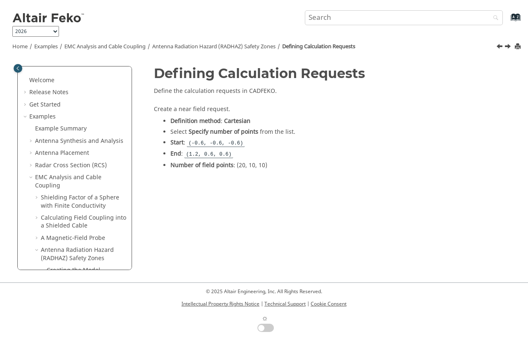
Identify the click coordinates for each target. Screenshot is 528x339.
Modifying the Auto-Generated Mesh (74, 197)
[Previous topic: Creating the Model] (500, 47)
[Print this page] (518, 46)
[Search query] (404, 17)
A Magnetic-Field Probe (73, 128)
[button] (31, 68)
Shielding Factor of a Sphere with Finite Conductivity (80, 91)
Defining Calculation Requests (318, 46)
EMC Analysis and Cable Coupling (105, 46)
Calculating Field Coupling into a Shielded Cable (83, 112)
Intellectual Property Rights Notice (220, 304)
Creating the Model (73, 160)
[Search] (493, 18)
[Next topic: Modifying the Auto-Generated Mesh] (508, 47)
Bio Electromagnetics (64, 257)
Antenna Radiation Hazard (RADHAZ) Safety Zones (214, 46)
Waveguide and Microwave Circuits (72, 241)
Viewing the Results (74, 225)
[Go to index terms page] (506, 21)
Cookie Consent (328, 304)
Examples (46, 46)
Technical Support (285, 304)
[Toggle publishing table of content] (18, 68)
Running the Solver (80, 213)
